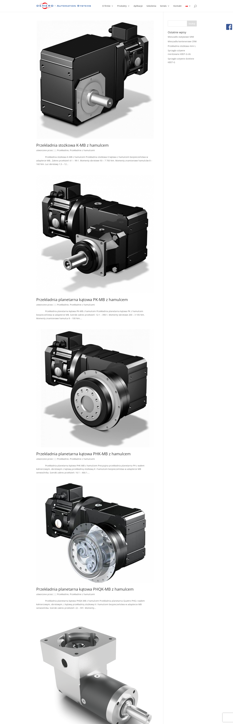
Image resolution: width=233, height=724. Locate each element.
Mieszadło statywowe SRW (181, 36)
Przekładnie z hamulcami (82, 150)
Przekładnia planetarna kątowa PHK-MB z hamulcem (83, 453)
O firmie (106, 6)
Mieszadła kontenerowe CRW (182, 41)
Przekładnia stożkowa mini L (182, 46)
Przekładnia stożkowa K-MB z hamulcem (72, 145)
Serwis (163, 6)
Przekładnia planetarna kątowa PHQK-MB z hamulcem (85, 589)
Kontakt (177, 6)
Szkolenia (151, 6)
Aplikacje (138, 6)
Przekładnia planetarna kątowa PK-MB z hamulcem (82, 299)
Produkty (122, 6)
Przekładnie (63, 150)
